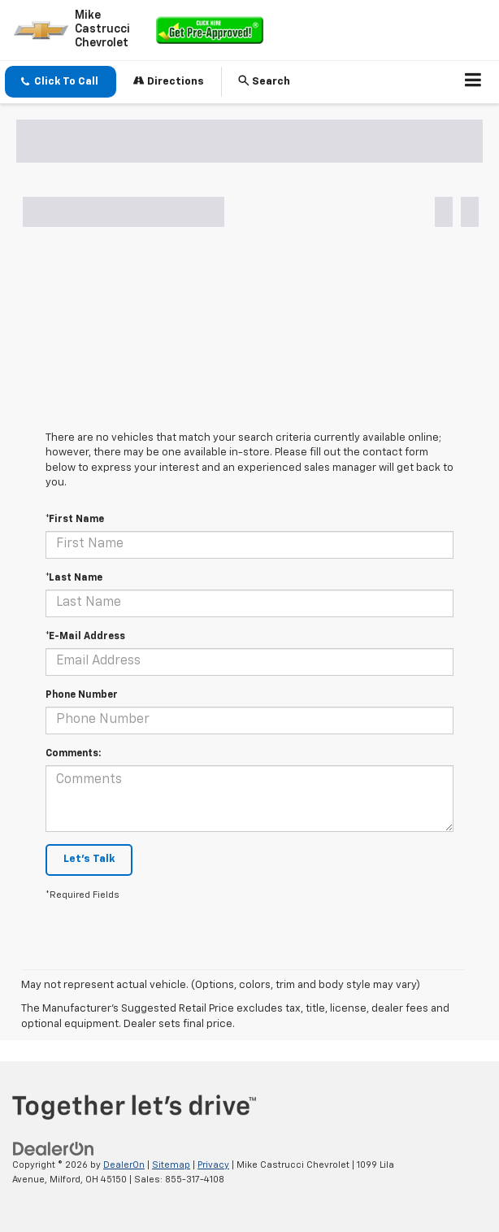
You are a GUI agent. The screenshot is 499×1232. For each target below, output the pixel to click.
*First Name (75, 520)
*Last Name (74, 578)
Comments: (73, 754)
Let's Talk (89, 859)
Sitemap (171, 1164)
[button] (60, 82)
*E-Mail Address (85, 637)
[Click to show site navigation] (473, 82)
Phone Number (82, 695)
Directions (168, 81)
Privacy (213, 1164)
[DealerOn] (53, 1148)
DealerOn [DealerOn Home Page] (124, 1164)
